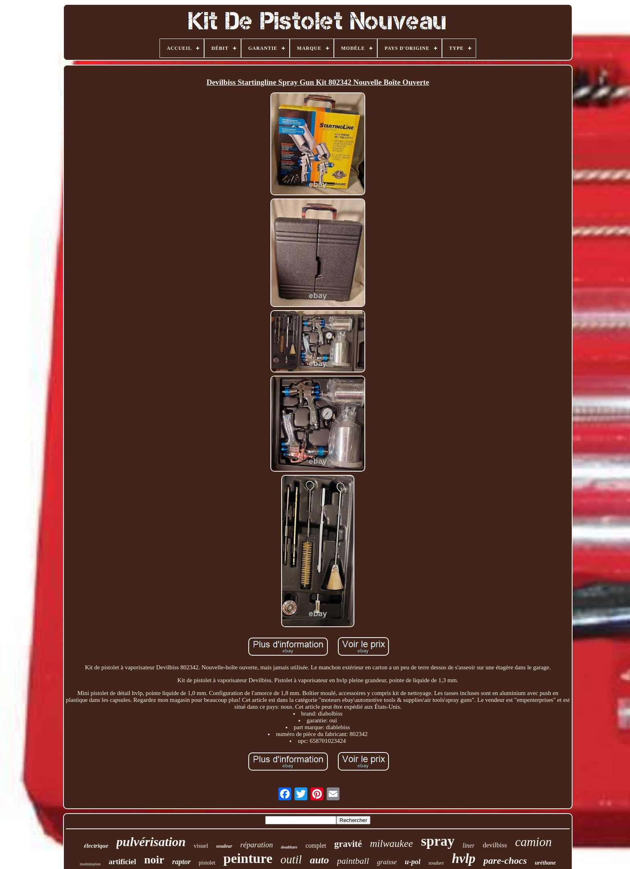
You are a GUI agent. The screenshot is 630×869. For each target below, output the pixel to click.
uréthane (545, 863)
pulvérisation (151, 841)
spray (438, 841)
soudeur (224, 846)
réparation (256, 844)
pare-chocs (505, 860)
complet (315, 845)
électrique (96, 845)
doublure (289, 846)
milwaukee (391, 843)
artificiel (122, 861)
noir (154, 859)
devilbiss (495, 845)
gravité (348, 844)
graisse (387, 862)
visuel (201, 845)
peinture (247, 858)
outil (291, 859)
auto (319, 860)
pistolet (207, 863)
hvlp (464, 858)
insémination (90, 864)
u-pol (412, 862)
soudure (436, 863)
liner (468, 845)
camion (533, 842)
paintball (353, 861)
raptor (181, 862)
